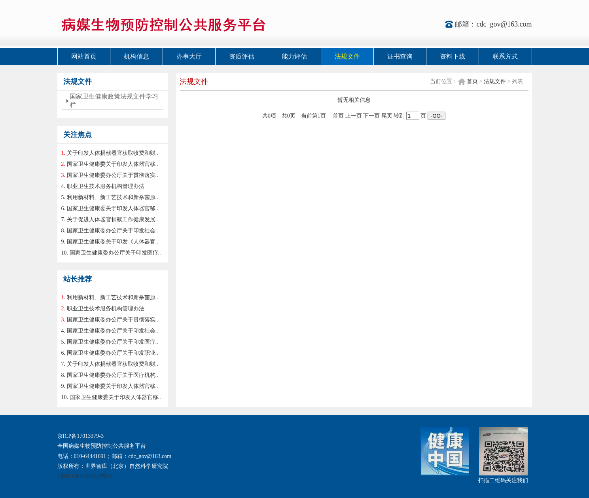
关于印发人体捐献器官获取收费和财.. (112, 153)
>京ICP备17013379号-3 (84, 476)
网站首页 (84, 56)
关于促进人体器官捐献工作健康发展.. (112, 219)
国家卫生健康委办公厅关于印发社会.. (112, 231)
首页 (472, 81)
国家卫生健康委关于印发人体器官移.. (112, 164)
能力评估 (294, 56)
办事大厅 (189, 56)
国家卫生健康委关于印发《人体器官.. (112, 242)
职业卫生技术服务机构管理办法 (105, 186)
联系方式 (505, 56)
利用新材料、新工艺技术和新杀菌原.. (112, 197)
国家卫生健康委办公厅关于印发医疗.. (115, 253)
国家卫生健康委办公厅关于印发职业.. (112, 353)
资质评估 (241, 56)
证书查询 (400, 56)
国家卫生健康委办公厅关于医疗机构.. (112, 375)
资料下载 (452, 56)
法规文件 (347, 56)
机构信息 (136, 56)
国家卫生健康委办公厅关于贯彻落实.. (112, 175)
